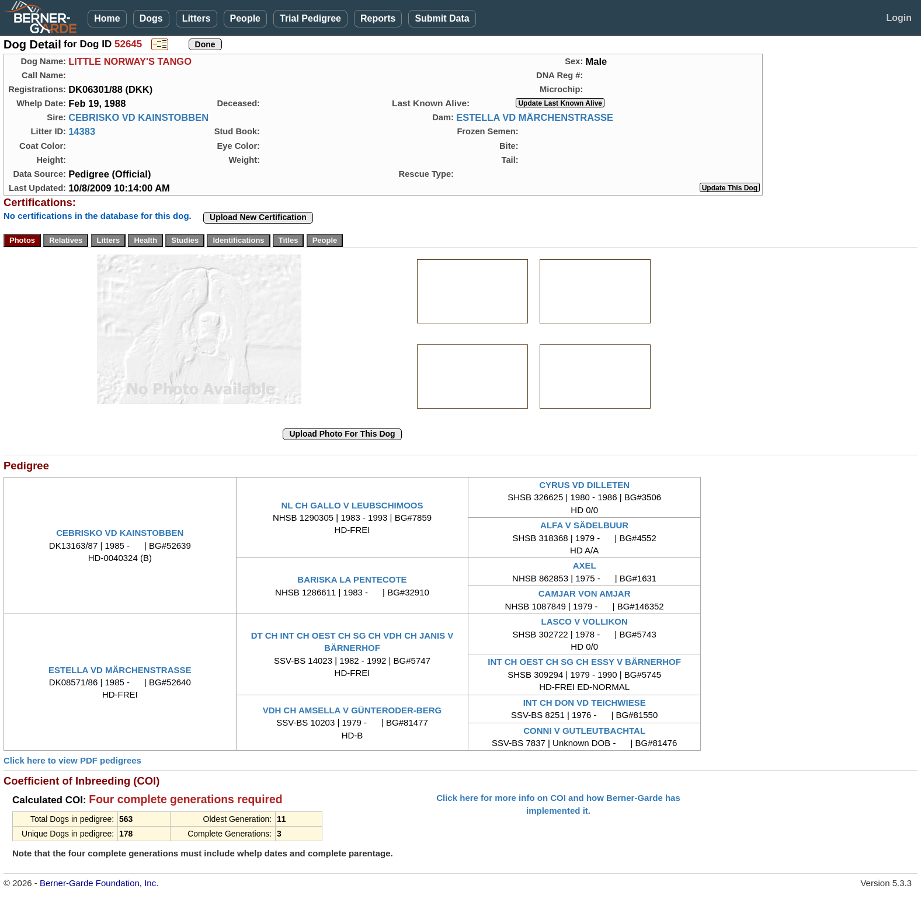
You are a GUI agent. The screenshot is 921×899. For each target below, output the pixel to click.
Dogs (151, 18)
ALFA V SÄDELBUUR (584, 525)
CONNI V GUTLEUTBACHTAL (584, 731)
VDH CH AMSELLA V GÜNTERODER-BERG (352, 710)
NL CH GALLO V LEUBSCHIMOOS (352, 505)
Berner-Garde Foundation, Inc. (99, 883)
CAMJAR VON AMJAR (584, 593)
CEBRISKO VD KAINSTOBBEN (138, 117)
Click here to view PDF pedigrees (72, 760)
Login (899, 18)
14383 (81, 131)
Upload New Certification (258, 217)
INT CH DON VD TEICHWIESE (584, 703)
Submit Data (442, 18)
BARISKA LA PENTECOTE (351, 579)
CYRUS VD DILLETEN (584, 485)
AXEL (584, 565)
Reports (377, 18)
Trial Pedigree (310, 18)
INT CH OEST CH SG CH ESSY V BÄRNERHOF (584, 662)
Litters (196, 18)
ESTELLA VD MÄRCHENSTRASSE (534, 117)
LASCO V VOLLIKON (584, 621)
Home (107, 18)
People (245, 18)
